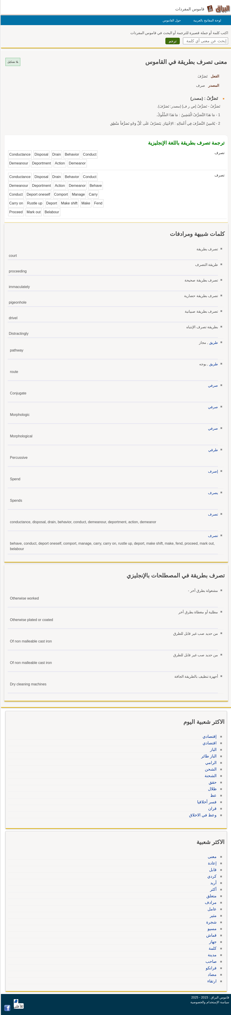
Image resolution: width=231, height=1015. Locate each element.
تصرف (212, 514)
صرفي (212, 385)
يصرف (212, 493)
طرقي (212, 450)
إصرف (212, 471)
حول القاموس (171, 20)
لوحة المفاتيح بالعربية (206, 20)
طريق (212, 343)
